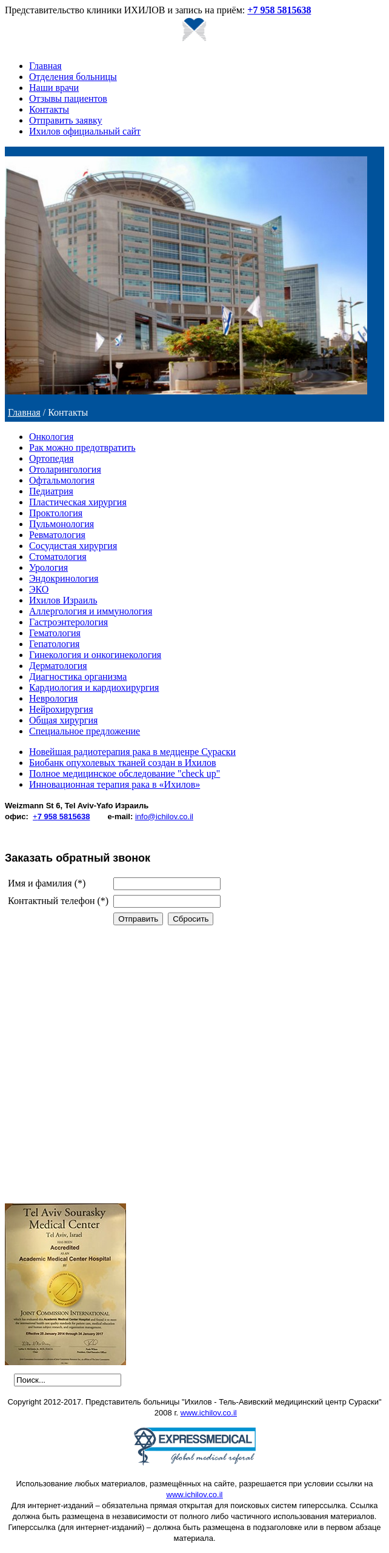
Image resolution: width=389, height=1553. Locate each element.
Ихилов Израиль (63, 600)
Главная (45, 66)
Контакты (49, 109)
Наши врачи (54, 87)
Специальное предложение (84, 731)
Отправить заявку (65, 120)
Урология (48, 567)
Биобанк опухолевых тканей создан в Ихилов (122, 762)
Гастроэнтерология (68, 622)
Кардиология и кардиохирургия (94, 687)
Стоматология (58, 556)
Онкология (51, 436)
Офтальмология (62, 480)
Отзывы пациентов (68, 98)
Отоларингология (65, 469)
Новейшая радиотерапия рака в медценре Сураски (132, 752)
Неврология (53, 698)
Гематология (55, 633)
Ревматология (57, 535)
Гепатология (54, 644)
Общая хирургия (63, 720)
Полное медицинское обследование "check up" (124, 773)
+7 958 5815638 (279, 10)
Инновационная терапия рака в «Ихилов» (114, 784)
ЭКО (38, 589)
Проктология (55, 513)
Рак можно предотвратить (82, 447)
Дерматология (58, 665)
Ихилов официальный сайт (85, 131)
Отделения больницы (73, 76)
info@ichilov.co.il (164, 816)
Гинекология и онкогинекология (95, 655)
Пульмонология (61, 524)
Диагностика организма (78, 676)
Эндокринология (63, 578)
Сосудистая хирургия (73, 545)
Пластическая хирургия (78, 502)
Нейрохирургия (61, 709)
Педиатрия (51, 491)
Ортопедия (51, 458)
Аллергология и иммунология (90, 611)
